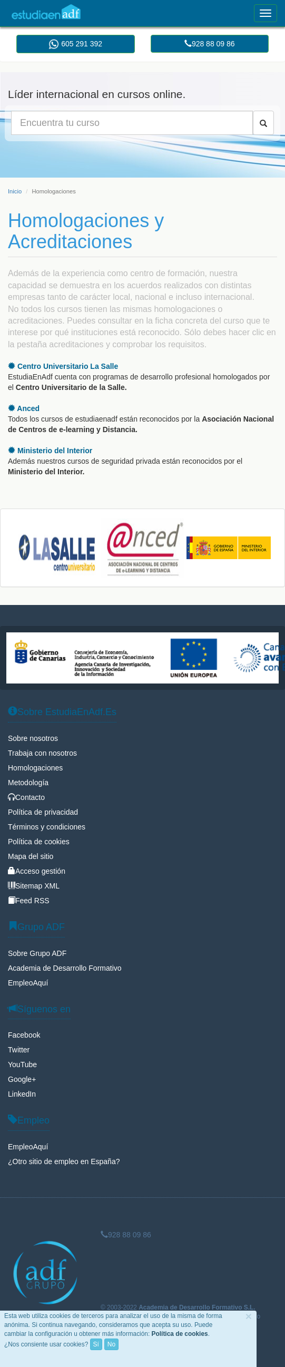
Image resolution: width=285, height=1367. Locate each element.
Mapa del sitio (30, 856)
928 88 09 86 (209, 44)
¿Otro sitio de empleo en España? (64, 1161)
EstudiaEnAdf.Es (46, 12)
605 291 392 (75, 44)
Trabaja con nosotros (42, 753)
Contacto (26, 797)
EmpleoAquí (28, 983)
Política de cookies (39, 841)
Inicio (15, 191)
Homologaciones (35, 768)
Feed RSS (29, 900)
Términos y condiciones (46, 827)
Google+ (22, 1079)
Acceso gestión (36, 871)
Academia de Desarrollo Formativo (65, 968)
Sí (96, 1344)
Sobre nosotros (33, 738)
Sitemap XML (34, 886)
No (111, 1344)
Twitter (19, 1050)
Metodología (28, 782)
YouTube (22, 1064)
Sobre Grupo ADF (37, 953)
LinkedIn (22, 1094)
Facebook (24, 1035)
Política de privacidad (43, 812)
